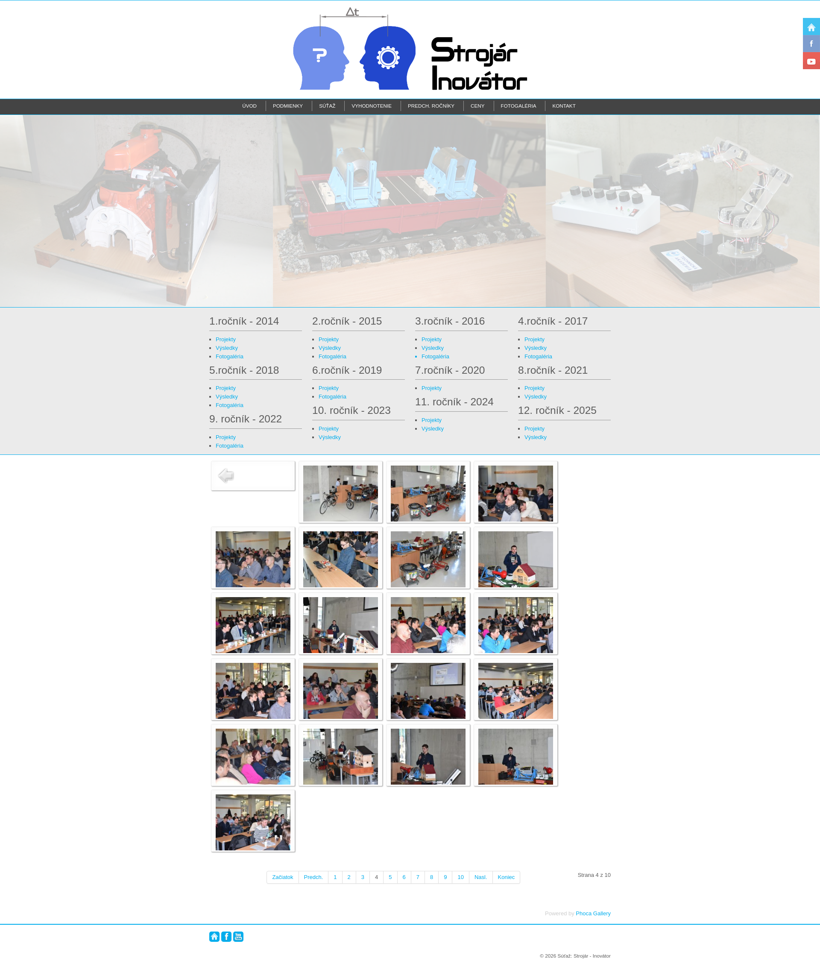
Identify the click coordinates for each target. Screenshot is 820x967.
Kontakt (563, 105)
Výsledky (227, 348)
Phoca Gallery (593, 913)
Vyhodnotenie (371, 105)
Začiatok (282, 877)
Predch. (313, 877)
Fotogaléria (518, 105)
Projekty (226, 339)
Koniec (506, 877)
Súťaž (327, 105)
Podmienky (288, 105)
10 (460, 877)
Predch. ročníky (431, 105)
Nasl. (480, 877)
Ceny (477, 105)
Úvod (249, 105)
